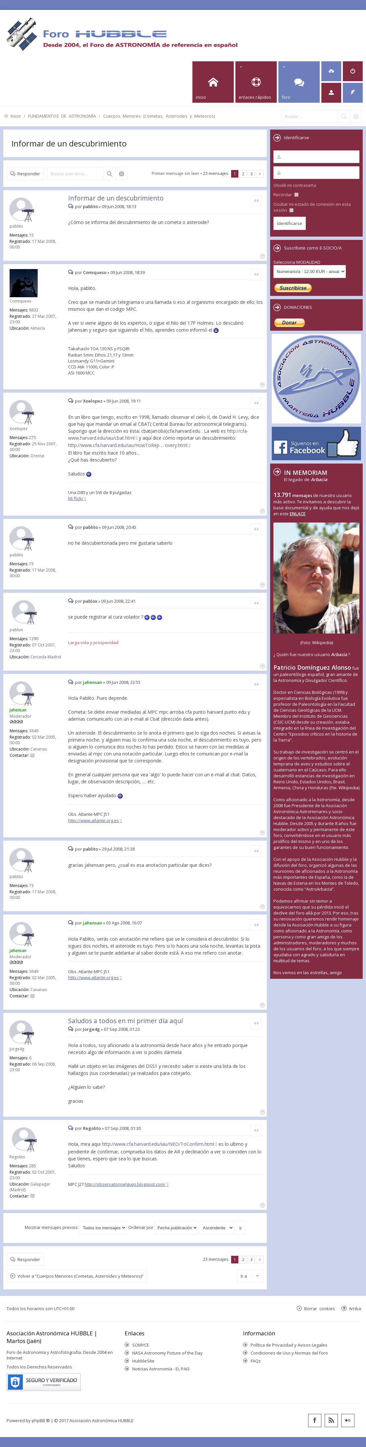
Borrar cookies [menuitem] (319, 1308)
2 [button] (243, 173)
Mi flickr (75, 498)
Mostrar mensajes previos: (76, 1227)
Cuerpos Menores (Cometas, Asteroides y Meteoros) (159, 116)
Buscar (109, 173)
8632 (33, 310)
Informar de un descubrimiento (69, 143)
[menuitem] (331, 71)
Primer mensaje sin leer (175, 173)
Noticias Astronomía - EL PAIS (161, 1369)
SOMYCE (140, 1345)
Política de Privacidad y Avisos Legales (289, 1345)
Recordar (286, 194)
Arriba (355, 1308)
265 (32, 1166)
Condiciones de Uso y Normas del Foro (289, 1353)
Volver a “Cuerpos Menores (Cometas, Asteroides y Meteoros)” (80, 1276)
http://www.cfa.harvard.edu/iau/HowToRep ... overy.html (127, 445)
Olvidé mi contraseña (294, 185)
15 (31, 235)
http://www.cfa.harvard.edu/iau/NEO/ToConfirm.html (158, 1144)
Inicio (16, 116)
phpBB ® (41, 1420)
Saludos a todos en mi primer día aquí (125, 1020)
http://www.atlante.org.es (93, 820)
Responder (29, 173)
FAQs (256, 1361)
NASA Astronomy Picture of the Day (167, 1353)
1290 (33, 638)
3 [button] (251, 173)
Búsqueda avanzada (121, 173)
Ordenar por (163, 1227)
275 (32, 437)
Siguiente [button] (260, 174)
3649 (33, 731)
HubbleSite (143, 1361)
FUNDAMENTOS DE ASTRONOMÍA (62, 116)
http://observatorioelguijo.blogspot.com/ (125, 1184)
